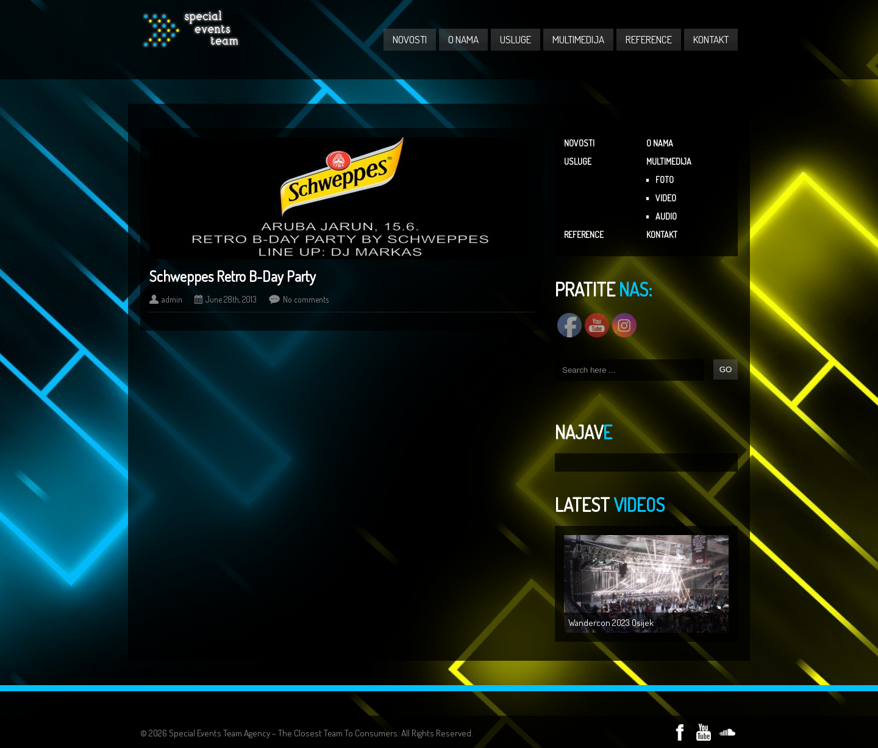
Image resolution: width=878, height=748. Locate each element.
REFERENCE (649, 39)
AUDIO (666, 216)
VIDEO (665, 198)
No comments (306, 299)
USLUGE (515, 39)
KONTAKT (711, 39)
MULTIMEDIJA (578, 39)
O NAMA (463, 39)
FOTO (664, 179)
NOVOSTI (410, 39)
